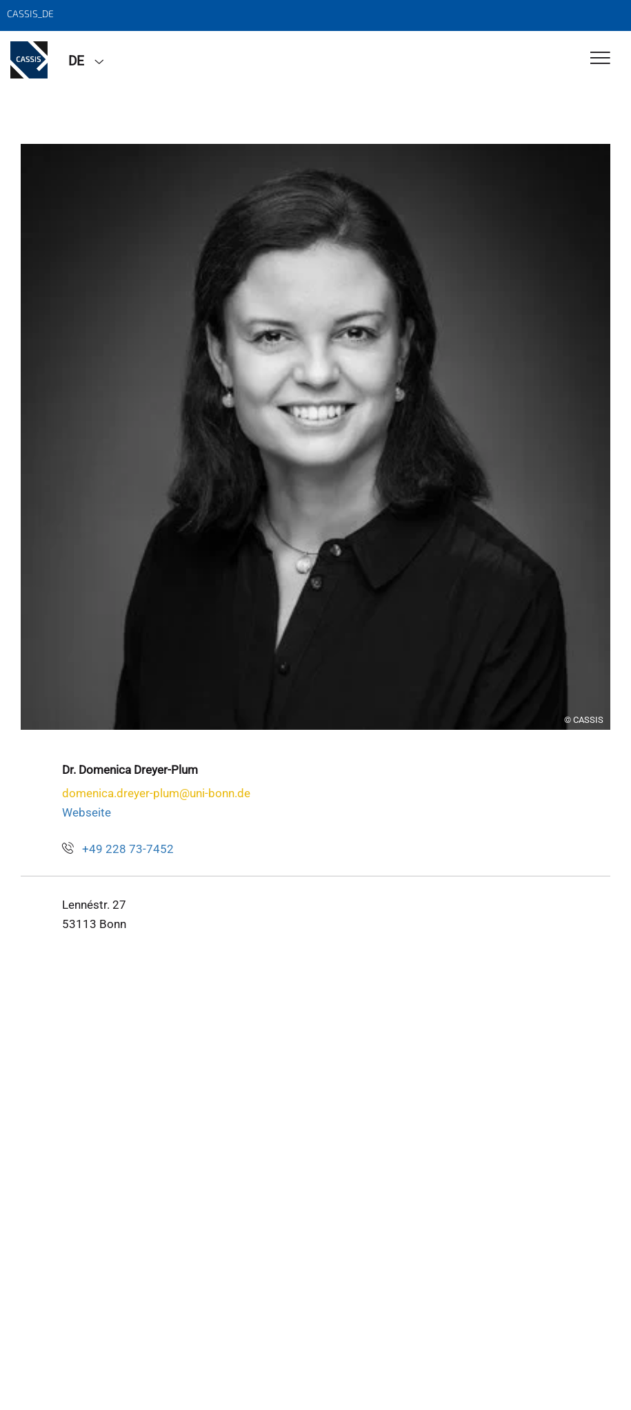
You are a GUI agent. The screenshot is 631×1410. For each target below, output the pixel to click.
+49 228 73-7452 (128, 849)
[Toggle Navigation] (600, 59)
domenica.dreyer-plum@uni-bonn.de (156, 793)
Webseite (86, 812)
